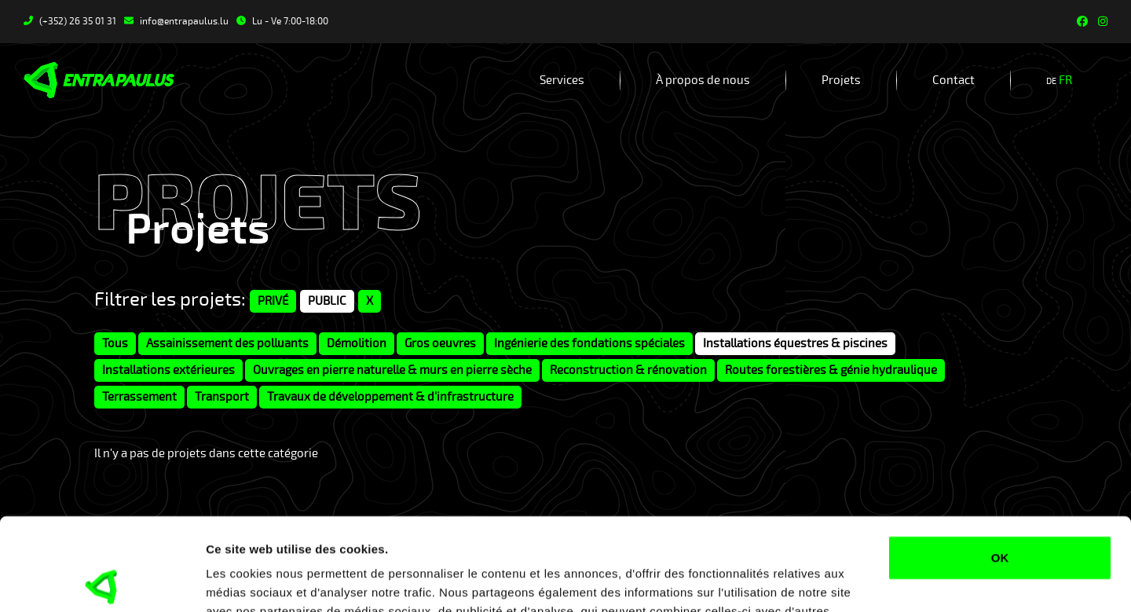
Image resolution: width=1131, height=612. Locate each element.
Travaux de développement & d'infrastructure (390, 397)
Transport (222, 397)
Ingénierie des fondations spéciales (589, 343)
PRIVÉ (273, 301)
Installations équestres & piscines (795, 343)
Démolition (356, 343)
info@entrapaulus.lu (176, 21)
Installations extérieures (168, 370)
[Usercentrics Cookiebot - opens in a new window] (101, 581)
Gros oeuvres (440, 343)
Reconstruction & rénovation (628, 370)
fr (1065, 80)
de (1051, 81)
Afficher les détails (259, 581)
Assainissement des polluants (227, 343)
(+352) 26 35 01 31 (70, 21)
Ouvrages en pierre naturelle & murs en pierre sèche (392, 370)
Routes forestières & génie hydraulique (831, 370)
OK (1000, 465)
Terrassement (139, 397)
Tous (115, 343)
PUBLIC (327, 301)
